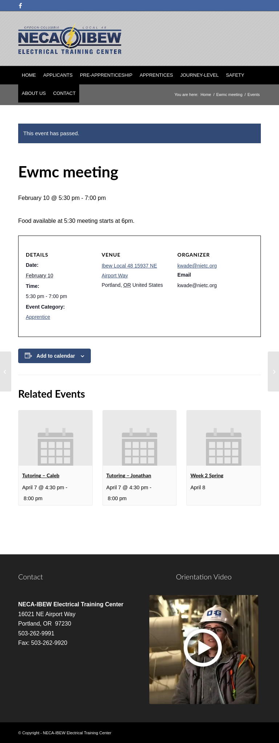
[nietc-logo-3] (69, 38)
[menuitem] (29, 75)
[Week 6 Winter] (273, 371)
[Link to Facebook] (20, 5)
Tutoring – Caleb (40, 475)
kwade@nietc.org (197, 266)
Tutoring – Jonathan (128, 475)
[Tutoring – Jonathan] (5, 371)
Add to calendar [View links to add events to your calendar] (56, 356)
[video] (203, 649)
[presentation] (55, 438)
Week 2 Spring (206, 475)
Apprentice (38, 317)
